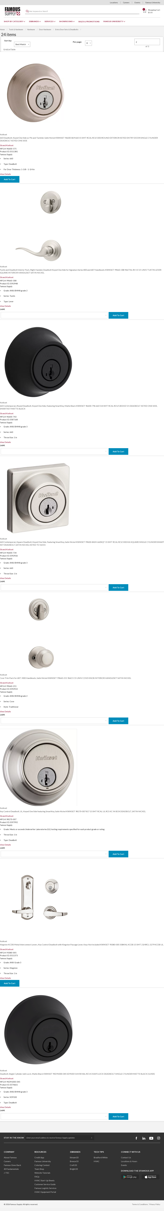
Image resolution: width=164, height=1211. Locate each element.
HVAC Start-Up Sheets (44, 1180)
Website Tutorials (42, 1173)
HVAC (96, 1161)
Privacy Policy (154, 1204)
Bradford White (101, 1157)
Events (137, 2)
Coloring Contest (42, 1165)
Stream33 (74, 1157)
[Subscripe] (90, 1137)
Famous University (152, 2)
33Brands (34, 21)
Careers (126, 2)
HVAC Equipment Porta (44, 1192)
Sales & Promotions (89, 21)
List (8, 49)
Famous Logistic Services (45, 1188)
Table (12, 49)
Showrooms (66, 21)
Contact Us (126, 1157)
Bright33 (74, 1169)
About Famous (10, 1157)
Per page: (77, 42)
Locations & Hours (129, 1161)
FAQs (36, 1176)
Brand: (6, 145)
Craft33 (73, 1165)
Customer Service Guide (45, 1184)
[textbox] (82, 11)
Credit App (39, 1157)
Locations (114, 2)
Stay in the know (14, 1138)
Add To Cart (118, 315)
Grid (5, 49)
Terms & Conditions (140, 1204)
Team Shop (39, 1169)
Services (49, 21)
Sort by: (8, 40)
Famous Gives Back (12, 1165)
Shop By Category (13, 21)
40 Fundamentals (11, 1169)
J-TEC (6, 1173)
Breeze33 (74, 1161)
